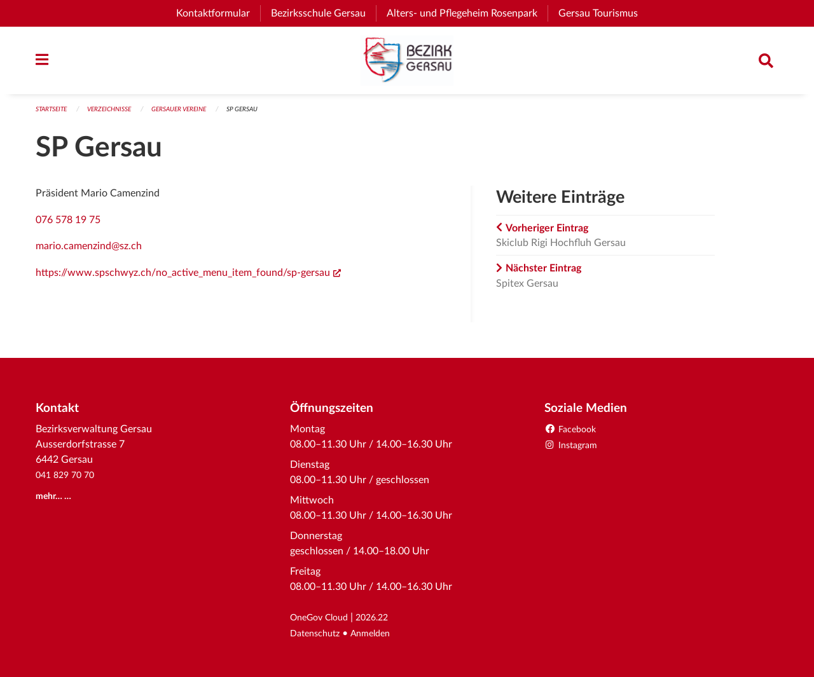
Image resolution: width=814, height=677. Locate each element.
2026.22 (382, 618)
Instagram (574, 446)
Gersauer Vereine (193, 115)
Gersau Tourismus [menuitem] (603, 13)
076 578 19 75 (68, 226)
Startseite (54, 115)
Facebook (573, 430)
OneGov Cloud (323, 618)
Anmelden (379, 634)
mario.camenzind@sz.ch (89, 252)
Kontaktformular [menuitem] (213, 13)
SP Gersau (261, 115)
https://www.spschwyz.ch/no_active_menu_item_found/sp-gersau (188, 278)
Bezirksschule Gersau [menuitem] (323, 13)
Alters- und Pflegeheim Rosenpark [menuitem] (467, 13)
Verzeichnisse (117, 115)
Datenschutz (318, 634)
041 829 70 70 (68, 476)
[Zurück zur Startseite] (407, 63)
